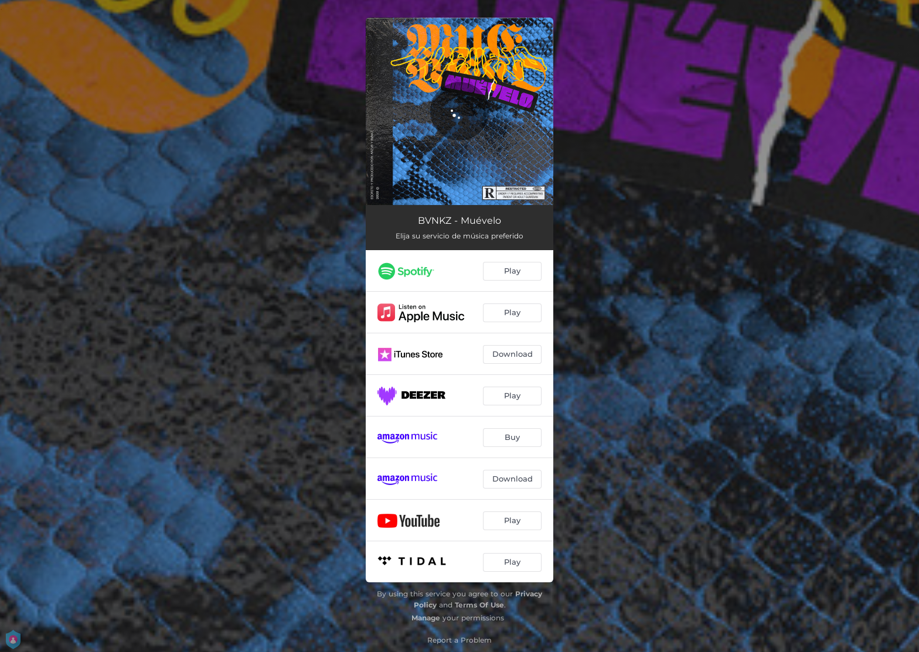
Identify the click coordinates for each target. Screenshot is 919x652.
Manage (425, 617)
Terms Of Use (479, 604)
